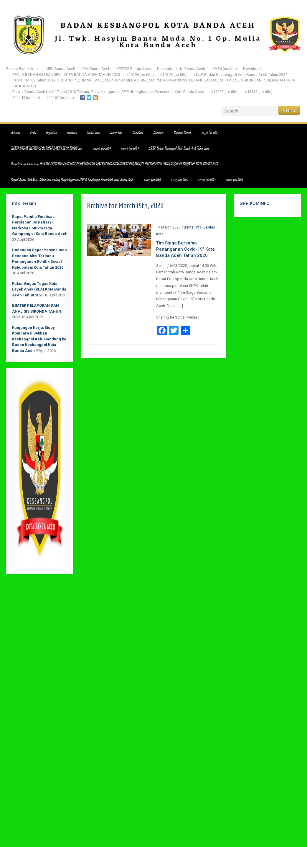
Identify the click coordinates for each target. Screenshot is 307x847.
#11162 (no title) (60, 97)
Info (198, 227)
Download (252, 68)
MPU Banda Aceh (60, 68)
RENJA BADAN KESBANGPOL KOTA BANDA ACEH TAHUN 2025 (66, 74)
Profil (33, 132)
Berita (189, 227)
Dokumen (158, 132)
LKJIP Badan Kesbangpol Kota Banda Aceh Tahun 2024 (240, 74)
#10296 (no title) (140, 74)
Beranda (15, 132)
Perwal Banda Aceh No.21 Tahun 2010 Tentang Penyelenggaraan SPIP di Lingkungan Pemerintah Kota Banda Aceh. (108, 91)
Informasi (72, 132)
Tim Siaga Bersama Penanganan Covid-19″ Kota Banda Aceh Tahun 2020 (185, 249)
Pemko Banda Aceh (22, 68)
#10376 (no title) (174, 74)
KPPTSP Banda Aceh (133, 68)
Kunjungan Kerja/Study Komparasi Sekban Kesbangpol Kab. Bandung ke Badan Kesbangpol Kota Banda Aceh (39, 339)
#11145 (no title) (26, 97)
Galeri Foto (116, 132)
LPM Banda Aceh (95, 68)
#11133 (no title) (259, 91)
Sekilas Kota (93, 132)
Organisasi (51, 132)
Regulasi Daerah (183, 132)
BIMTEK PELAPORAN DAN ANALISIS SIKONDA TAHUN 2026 (36, 311)
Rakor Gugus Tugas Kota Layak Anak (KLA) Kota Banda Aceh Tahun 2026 (39, 289)
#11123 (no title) (225, 91)
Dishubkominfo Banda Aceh (181, 68)
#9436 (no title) (224, 68)
